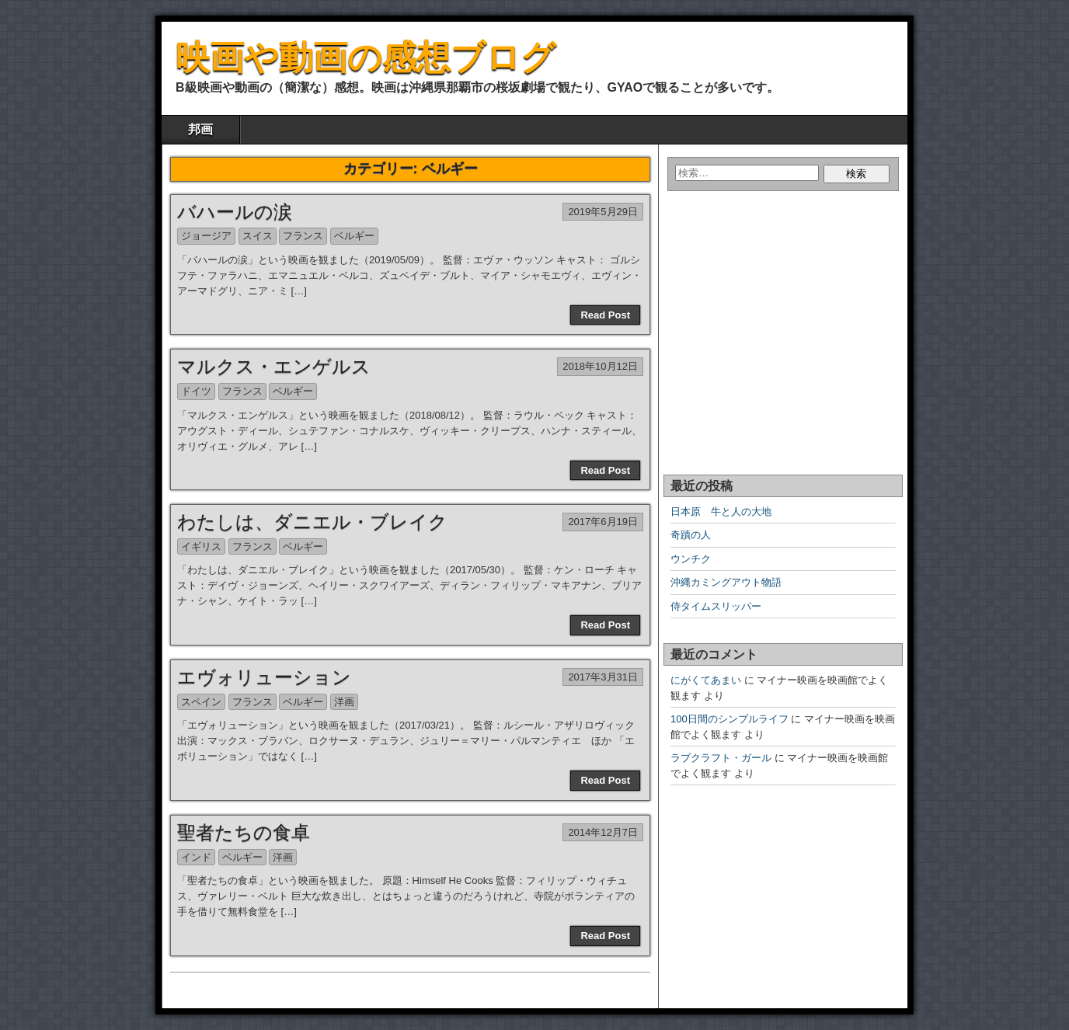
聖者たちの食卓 (243, 832)
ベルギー (354, 236)
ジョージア (206, 236)
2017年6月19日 (603, 521)
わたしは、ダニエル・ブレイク (312, 521)
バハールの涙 (234, 211)
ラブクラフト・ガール (720, 758)
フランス (303, 236)
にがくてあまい (705, 680)
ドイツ (196, 391)
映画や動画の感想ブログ (365, 57)
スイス (257, 236)
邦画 (200, 129)
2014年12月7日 (603, 832)
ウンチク (690, 559)
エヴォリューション (264, 676)
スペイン (201, 702)
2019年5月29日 (603, 211)
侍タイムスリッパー (715, 606)
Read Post (605, 315)
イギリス (201, 546)
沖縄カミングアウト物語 (726, 582)
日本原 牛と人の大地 (720, 511)
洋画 (344, 702)
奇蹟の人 (690, 535)
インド (196, 857)
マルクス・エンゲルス (274, 366)
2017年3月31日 (603, 677)
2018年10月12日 (600, 366)
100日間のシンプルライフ (729, 719)
